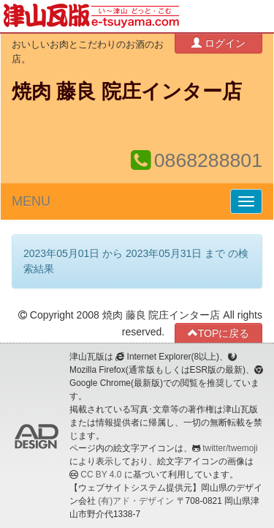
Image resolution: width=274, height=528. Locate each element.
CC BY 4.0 (100, 474)
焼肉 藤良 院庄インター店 (127, 92)
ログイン (218, 43)
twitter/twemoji (229, 448)
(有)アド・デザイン (136, 501)
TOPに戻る (219, 333)
